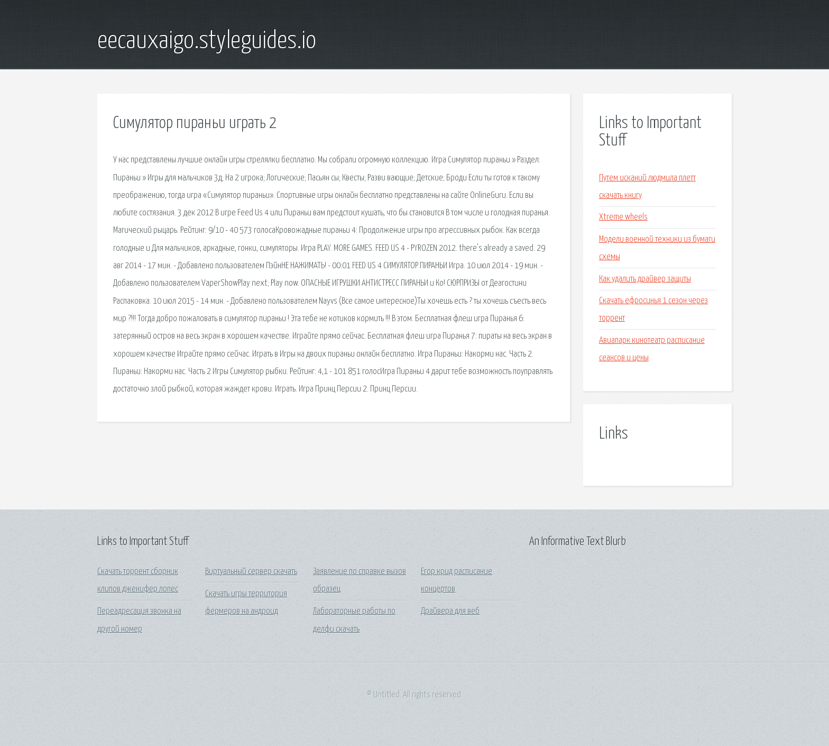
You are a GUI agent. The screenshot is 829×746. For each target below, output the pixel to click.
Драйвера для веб (450, 611)
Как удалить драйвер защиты (645, 279)
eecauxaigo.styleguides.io (206, 41)
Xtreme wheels (623, 217)
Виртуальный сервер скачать (251, 571)
